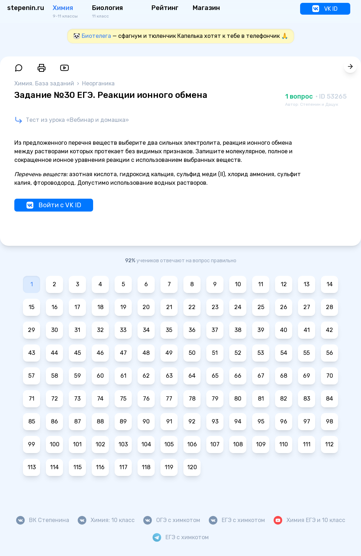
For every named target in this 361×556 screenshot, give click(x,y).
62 (146, 375)
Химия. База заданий (45, 83)
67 (260, 375)
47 (123, 352)
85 (31, 421)
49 (169, 352)
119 (169, 467)
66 (237, 375)
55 (306, 352)
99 (31, 444)
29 (31, 330)
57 (31, 375)
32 (100, 330)
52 (238, 352)
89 (123, 421)
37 (215, 330)
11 (260, 284)
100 (54, 444)
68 (283, 375)
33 (123, 330)
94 (237, 421)
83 (306, 398)
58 (54, 375)
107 (215, 444)
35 (169, 330)
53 (260, 352)
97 (306, 421)
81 (261, 398)
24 (237, 307)
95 (260, 421)
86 (54, 421)
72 (54, 398)
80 (237, 398)
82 (283, 398)
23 (215, 307)
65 (215, 375)
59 (77, 375)
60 (100, 375)
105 (169, 444)
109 (261, 444)
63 (169, 375)
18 (100, 307)
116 (100, 467)
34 (146, 330)
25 (260, 307)
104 (146, 444)
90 (146, 421)
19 (123, 307)
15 (31, 307)
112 (329, 444)
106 (192, 444)
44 (54, 352)
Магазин (206, 8)
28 (329, 307)
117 (123, 467)
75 (123, 398)
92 (192, 421)
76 (146, 398)
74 (100, 398)
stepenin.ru (25, 8)
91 (169, 421)
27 (306, 307)
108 (238, 444)
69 (306, 375)
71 (31, 398)
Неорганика (98, 83)
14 (330, 284)
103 (123, 444)
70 (329, 375)
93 (215, 421)
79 (215, 398)
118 (146, 467)
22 (192, 307)
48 (146, 352)
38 (238, 330)
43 (31, 352)
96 (283, 421)
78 (192, 398)
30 (54, 330)
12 (284, 284)
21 (169, 307)
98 (329, 421)
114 (54, 467)
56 (329, 352)
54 (283, 352)
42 (329, 330)
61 (123, 375)
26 (283, 307)
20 (146, 307)
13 (306, 284)
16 (55, 307)
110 (283, 444)
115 (77, 467)
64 (192, 375)
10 (238, 284)
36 (192, 330)
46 (100, 352)
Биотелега (96, 36)
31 (77, 330)
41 (307, 330)
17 (77, 307)
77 (169, 398)
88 (100, 421)
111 (307, 444)
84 (329, 398)
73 (77, 398)
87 (77, 421)
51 (215, 352)
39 (260, 330)
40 (283, 330)
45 (77, 352)
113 (32, 467)
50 (192, 352)
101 (77, 444)
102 (100, 444)
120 (192, 467)
